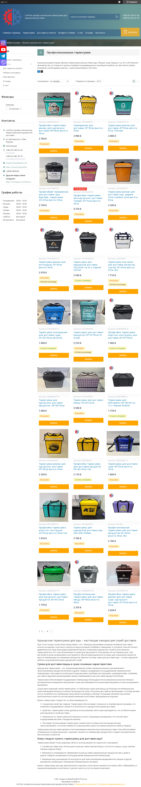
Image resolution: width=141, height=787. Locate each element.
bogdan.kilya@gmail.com (16, 163)
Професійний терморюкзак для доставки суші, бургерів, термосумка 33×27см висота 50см (53, 196)
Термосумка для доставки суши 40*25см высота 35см (123, 467)
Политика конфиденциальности (111, 784)
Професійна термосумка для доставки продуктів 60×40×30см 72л (87, 467)
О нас (80, 32)
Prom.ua (83, 779)
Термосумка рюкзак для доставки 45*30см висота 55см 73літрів (122, 128)
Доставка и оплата (46, 32)
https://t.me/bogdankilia (16, 167)
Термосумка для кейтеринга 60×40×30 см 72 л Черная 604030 (121, 403)
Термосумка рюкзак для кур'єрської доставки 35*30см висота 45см (52, 467)
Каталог (7, 64)
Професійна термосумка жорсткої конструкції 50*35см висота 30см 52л (53, 530)
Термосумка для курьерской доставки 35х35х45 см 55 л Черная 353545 (87, 266)
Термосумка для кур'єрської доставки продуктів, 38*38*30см (52, 403)
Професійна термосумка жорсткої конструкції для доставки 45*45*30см (122, 335)
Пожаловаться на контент (86, 784)
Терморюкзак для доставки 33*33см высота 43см (88, 128)
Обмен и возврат (12, 72)
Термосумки (29, 32)
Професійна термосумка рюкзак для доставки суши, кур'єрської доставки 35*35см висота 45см (122, 599)
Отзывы (89, 32)
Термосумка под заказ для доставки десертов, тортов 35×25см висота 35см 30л (122, 266)
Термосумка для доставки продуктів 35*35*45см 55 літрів (88, 335)
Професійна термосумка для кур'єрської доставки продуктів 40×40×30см (53, 597)
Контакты (100, 32)
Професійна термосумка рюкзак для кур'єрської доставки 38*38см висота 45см (53, 129)
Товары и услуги (12, 42)
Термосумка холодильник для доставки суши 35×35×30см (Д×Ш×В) (53, 335)
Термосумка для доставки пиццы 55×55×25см (88, 401)
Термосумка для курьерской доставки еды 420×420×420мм (88, 530)
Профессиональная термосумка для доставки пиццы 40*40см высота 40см (88, 598)
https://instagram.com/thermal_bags (19, 182)
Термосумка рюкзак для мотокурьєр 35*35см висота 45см (52, 265)
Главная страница (11, 32)
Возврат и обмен (66, 32)
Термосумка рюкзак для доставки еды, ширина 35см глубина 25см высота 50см (123, 196)
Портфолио (9, 77)
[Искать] (117, 17)
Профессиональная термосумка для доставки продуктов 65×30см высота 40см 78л (123, 531)
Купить (53, 151)
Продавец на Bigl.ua (70, 781)
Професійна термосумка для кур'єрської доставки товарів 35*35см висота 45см (88, 199)
